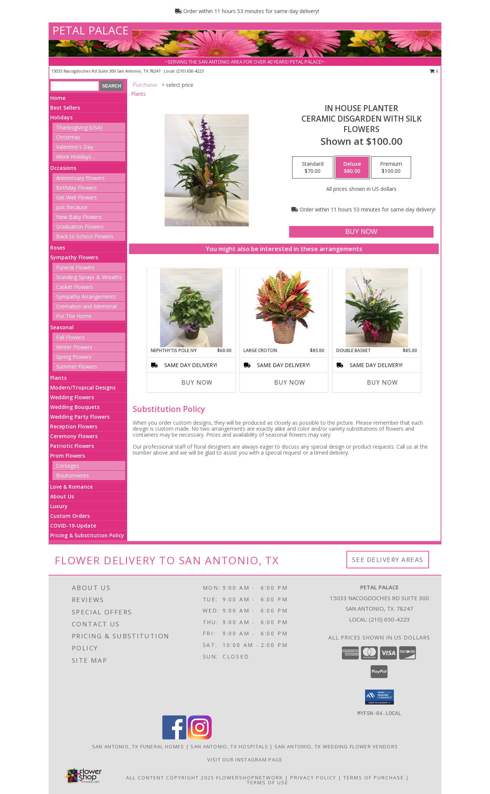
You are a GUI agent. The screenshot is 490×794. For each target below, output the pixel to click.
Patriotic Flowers (72, 445)
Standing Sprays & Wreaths (89, 277)
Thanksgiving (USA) (79, 127)
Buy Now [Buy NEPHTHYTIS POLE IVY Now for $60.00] (196, 382)
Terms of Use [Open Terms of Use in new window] (267, 782)
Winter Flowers (74, 347)
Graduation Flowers (80, 226)
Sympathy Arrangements (86, 296)
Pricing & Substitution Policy (87, 535)
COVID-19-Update (73, 525)
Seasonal (62, 327)
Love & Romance (71, 486)
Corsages (67, 465)
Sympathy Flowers (74, 257)
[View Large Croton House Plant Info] (284, 307)
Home (57, 97)
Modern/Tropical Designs (83, 387)
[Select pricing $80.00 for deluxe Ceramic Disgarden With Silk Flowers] (352, 167)
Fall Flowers (70, 337)
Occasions (63, 167)
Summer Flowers (76, 366)
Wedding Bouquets (74, 406)
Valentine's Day (74, 146)
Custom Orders (70, 515)
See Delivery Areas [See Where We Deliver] (387, 559)
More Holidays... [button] (75, 156)
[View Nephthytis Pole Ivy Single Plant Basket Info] (191, 307)
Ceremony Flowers (74, 436)
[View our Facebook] (174, 737)
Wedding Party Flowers (80, 416)
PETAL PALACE (90, 30)
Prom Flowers (67, 455)
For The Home (74, 316)
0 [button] (434, 71)
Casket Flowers (74, 286)
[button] (379, 697)
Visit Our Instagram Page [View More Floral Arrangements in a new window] (244, 759)
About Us (62, 496)
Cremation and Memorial (86, 306)
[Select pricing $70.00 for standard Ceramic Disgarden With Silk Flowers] (313, 167)
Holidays (61, 117)
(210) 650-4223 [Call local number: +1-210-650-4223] (190, 71)
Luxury (59, 506)
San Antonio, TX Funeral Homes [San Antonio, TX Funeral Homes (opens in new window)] (138, 746)
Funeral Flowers (75, 267)
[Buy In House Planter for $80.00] (361, 232)
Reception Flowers (73, 426)
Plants (58, 377)
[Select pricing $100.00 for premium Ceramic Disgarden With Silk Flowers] (391, 167)
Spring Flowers (74, 356)
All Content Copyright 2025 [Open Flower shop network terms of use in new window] (170, 777)
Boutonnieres (72, 475)
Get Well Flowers (76, 197)
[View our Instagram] (200, 737)
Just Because (72, 207)
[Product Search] (74, 86)
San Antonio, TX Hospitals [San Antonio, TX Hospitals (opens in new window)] (229, 746)
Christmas (68, 137)
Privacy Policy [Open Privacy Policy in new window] (313, 777)
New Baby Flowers (79, 216)
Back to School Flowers (84, 236)
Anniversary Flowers (80, 177)
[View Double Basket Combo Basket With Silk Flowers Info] (377, 307)
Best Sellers (65, 107)
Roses (57, 247)
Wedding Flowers (72, 397)
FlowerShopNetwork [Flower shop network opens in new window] (249, 777)
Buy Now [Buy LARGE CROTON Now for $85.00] (289, 382)
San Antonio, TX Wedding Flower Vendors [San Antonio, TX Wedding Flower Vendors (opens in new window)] (336, 746)
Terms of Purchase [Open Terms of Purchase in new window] (373, 777)
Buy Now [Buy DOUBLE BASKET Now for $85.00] (382, 382)
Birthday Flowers (76, 187)
